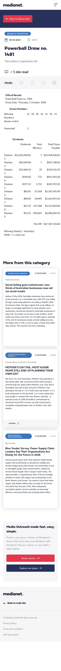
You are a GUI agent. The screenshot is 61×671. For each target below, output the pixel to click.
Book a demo (30, 558)
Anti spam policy (11, 634)
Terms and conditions (13, 628)
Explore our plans (30, 568)
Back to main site (14, 603)
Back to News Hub (18, 18)
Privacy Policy (9, 623)
